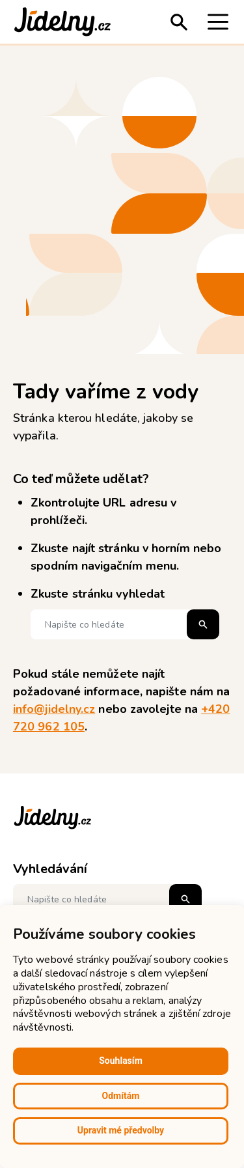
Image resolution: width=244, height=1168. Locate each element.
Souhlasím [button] (120, 1060)
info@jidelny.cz (54, 709)
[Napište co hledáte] (125, 624)
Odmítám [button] (121, 1096)
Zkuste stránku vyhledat (98, 594)
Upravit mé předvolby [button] (120, 1130)
